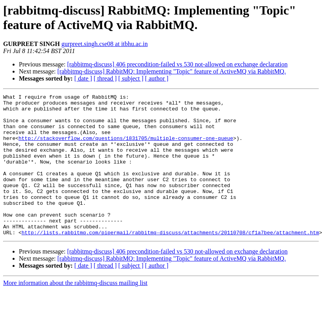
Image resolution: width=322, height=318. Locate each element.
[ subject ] (131, 78)
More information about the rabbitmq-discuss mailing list (75, 311)
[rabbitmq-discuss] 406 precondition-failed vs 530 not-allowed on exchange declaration (177, 64)
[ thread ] (105, 78)
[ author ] (157, 78)
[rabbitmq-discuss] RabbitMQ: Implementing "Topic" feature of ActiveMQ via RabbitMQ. (171, 71)
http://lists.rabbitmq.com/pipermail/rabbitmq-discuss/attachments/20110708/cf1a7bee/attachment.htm (170, 260)
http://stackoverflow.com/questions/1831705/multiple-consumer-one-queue (125, 147)
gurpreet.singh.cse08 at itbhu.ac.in (104, 43)
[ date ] (83, 78)
